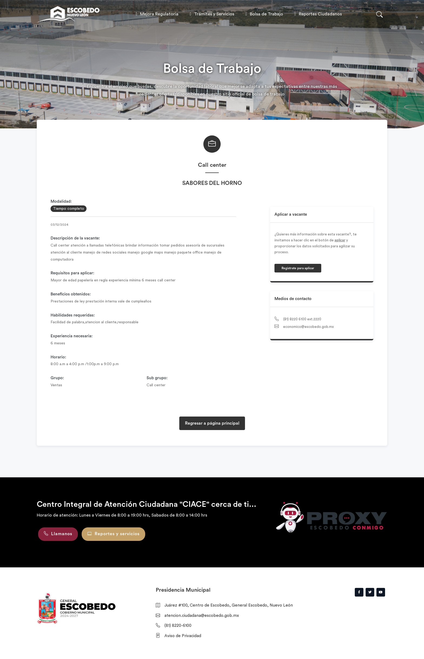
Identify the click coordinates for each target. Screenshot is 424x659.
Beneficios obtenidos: (71, 294)
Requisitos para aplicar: (72, 273)
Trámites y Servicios (211, 14)
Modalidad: (61, 201)
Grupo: (57, 378)
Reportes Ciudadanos (317, 14)
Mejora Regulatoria (156, 14)
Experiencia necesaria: (72, 336)
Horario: (58, 357)
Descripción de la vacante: (75, 238)
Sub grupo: (157, 378)
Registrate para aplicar (297, 268)
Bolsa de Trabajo (263, 14)
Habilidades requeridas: (73, 315)
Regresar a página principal (212, 423)
